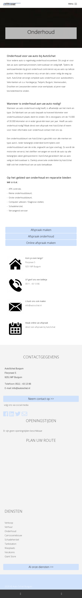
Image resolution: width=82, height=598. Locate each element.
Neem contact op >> (41, 399)
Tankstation (10, 543)
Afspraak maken (41, 230)
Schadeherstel (12, 539)
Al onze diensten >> (41, 567)
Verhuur (9, 527)
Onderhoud (10, 531)
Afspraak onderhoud (41, 236)
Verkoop (9, 522)
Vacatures (10, 552)
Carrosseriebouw (13, 535)
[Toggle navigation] (73, 4)
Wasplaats (10, 548)
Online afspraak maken (41, 243)
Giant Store (10, 556)
